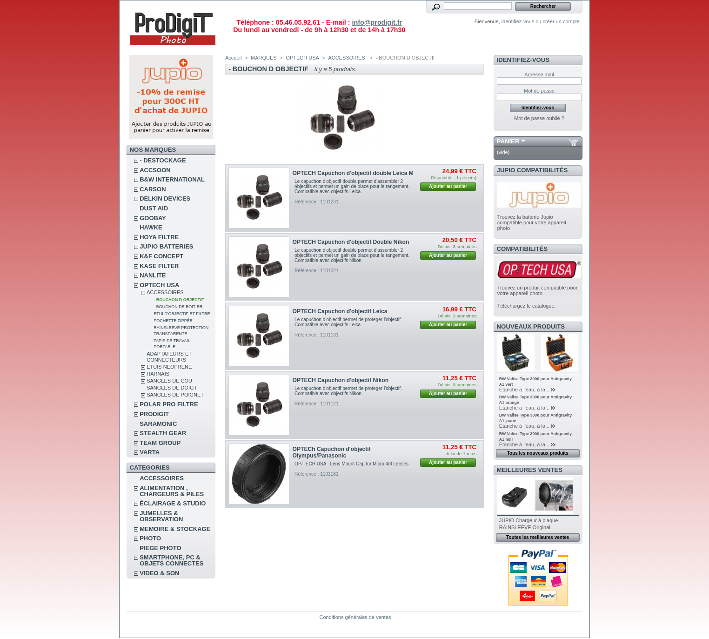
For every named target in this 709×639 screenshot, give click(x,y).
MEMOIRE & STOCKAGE (175, 528)
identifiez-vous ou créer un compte (541, 21)
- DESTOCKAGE (163, 160)
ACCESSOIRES (165, 292)
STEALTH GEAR (163, 433)
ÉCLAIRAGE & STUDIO (173, 503)
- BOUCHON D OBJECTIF (179, 299)
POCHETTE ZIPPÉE (173, 320)
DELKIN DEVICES (165, 198)
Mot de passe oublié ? (539, 118)
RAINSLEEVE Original (524, 527)
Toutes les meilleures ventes (537, 537)
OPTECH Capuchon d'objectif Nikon (340, 380)
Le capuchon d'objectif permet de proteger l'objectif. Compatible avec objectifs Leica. (348, 322)
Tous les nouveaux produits (538, 453)
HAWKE (151, 227)
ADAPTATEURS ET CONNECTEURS (169, 357)
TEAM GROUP (160, 442)
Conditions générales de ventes (355, 617)
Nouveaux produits (531, 326)
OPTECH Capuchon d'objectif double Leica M (353, 173)
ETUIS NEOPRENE (169, 367)
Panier (508, 141)
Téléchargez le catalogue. (526, 306)
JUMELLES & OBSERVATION (161, 516)
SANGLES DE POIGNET (175, 394)
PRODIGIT (154, 413)
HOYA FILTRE (159, 237)
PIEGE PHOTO (160, 548)
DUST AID (154, 208)
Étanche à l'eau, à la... (524, 389)
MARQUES (264, 58)
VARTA (150, 452)
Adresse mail (539, 74)
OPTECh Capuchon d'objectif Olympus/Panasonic (332, 452)
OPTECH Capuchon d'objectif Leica (340, 311)
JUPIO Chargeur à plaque (528, 520)
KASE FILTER (159, 265)
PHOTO (150, 538)
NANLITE (153, 275)
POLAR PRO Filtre (169, 404)
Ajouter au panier (448, 186)
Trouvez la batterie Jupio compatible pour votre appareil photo (531, 222)
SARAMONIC (158, 423)
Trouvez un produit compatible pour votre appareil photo (537, 290)
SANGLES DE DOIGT (172, 387)
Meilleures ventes (529, 469)
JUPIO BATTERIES (166, 246)
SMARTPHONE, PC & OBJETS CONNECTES (171, 560)
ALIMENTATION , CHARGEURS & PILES (172, 491)
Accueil (233, 58)
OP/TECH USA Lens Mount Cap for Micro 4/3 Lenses (351, 463)
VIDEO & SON (159, 573)
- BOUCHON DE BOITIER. (179, 306)
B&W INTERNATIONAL (172, 179)
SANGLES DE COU (169, 380)
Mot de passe (539, 91)
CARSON (153, 189)
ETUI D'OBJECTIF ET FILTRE (182, 313)
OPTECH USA (159, 285)
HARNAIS (158, 374)
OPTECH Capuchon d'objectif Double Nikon (351, 242)
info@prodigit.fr (377, 22)
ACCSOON (155, 170)
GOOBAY (153, 218)
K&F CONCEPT (161, 256)
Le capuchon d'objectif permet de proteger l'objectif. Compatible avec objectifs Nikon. (348, 391)
